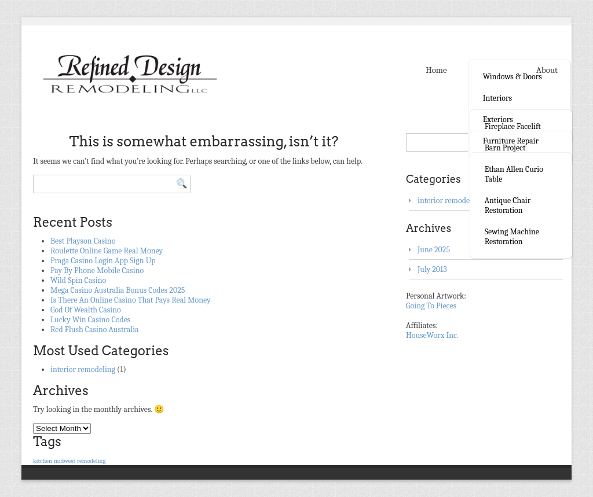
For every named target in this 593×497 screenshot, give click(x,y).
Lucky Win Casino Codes (90, 320)
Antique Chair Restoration (508, 205)
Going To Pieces (431, 306)
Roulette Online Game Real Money (106, 251)
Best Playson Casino (82, 241)
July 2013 (432, 269)
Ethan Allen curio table (514, 174)
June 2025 (434, 250)
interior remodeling (82, 369)
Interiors (497, 98)
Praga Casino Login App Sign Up (103, 261)
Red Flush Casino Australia (94, 329)
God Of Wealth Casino (85, 310)
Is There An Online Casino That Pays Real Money (130, 300)
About (547, 70)
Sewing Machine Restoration (512, 236)
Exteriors (498, 119)
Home (436, 70)
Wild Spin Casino (78, 280)
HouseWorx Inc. (432, 335)
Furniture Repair (511, 141)
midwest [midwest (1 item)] (64, 461)
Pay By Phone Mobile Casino (97, 270)
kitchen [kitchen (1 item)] (42, 461)
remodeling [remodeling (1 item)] (91, 461)
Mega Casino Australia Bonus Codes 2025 (117, 290)
